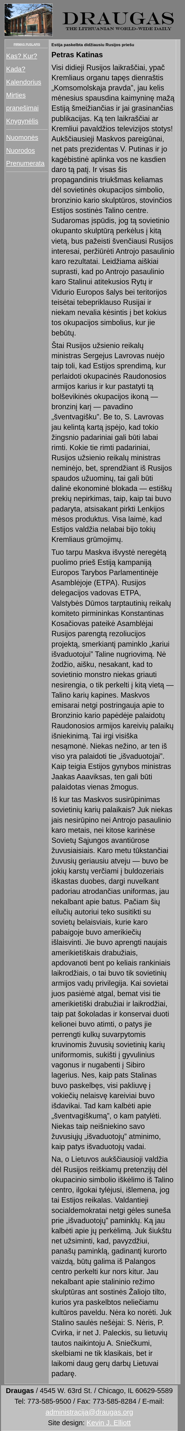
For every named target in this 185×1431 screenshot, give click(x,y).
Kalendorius (23, 82)
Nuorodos (20, 150)
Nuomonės (22, 137)
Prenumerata (25, 163)
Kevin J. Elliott (108, 1423)
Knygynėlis (22, 121)
